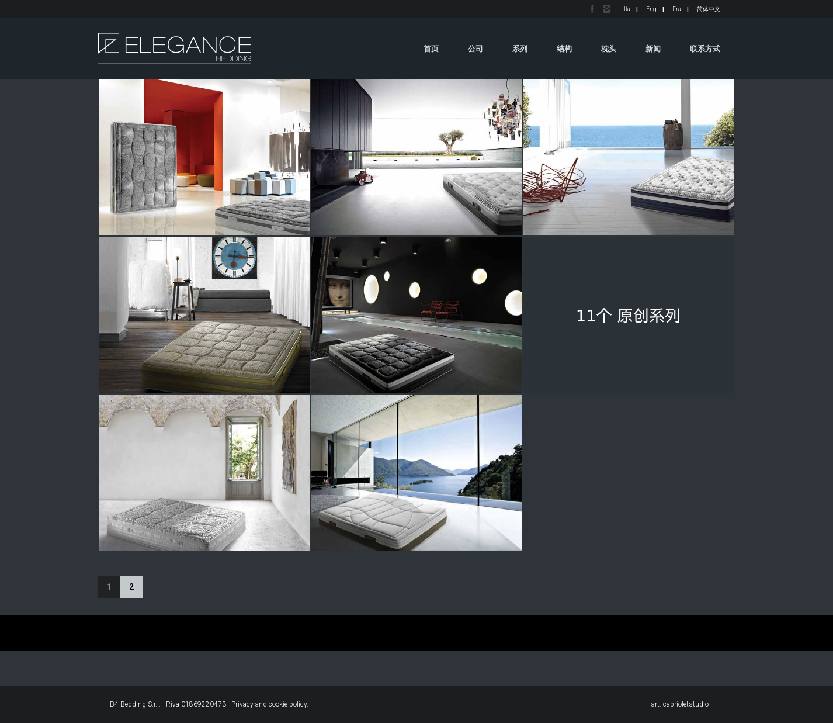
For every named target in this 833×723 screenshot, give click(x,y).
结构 (564, 48)
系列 (519, 48)
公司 (475, 48)
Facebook (592, 9)
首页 (431, 48)
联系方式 (705, 48)
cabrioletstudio (686, 704)
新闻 (653, 48)
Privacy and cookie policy (269, 704)
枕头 (608, 48)
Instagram (606, 9)
